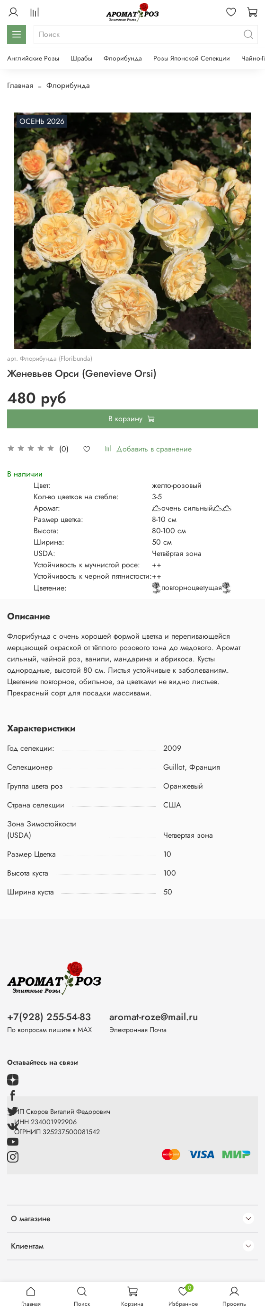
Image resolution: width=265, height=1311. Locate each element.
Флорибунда (123, 58)
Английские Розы (33, 58)
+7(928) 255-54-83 (49, 1017)
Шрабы (81, 58)
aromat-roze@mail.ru (153, 1017)
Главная (20, 85)
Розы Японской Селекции (191, 58)
